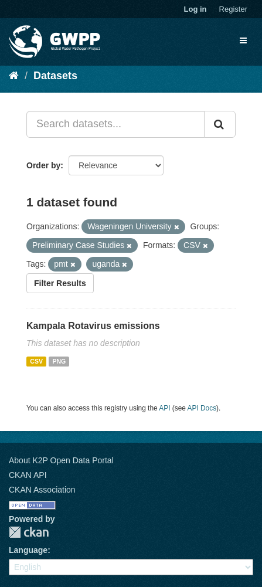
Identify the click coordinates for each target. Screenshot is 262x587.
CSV (36, 361)
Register (233, 9)
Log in (195, 9)
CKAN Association (42, 489)
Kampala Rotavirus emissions (93, 326)
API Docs (202, 408)
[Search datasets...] (115, 124)
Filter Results (60, 283)
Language (28, 550)
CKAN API (28, 475)
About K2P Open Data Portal (61, 460)
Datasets (55, 76)
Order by (43, 165)
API (164, 408)
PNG (59, 361)
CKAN (29, 532)
